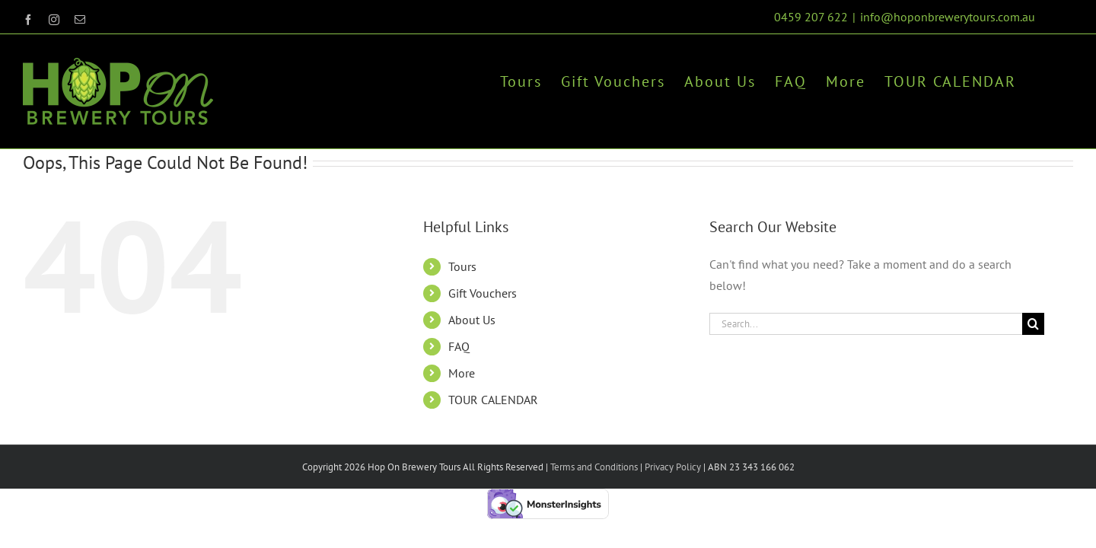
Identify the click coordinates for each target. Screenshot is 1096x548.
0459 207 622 (811, 16)
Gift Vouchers (482, 293)
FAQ (459, 346)
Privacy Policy (671, 466)
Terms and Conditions (594, 466)
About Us (471, 319)
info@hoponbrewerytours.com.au (947, 16)
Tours (462, 266)
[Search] (1033, 324)
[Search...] (865, 324)
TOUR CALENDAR (493, 399)
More (461, 373)
